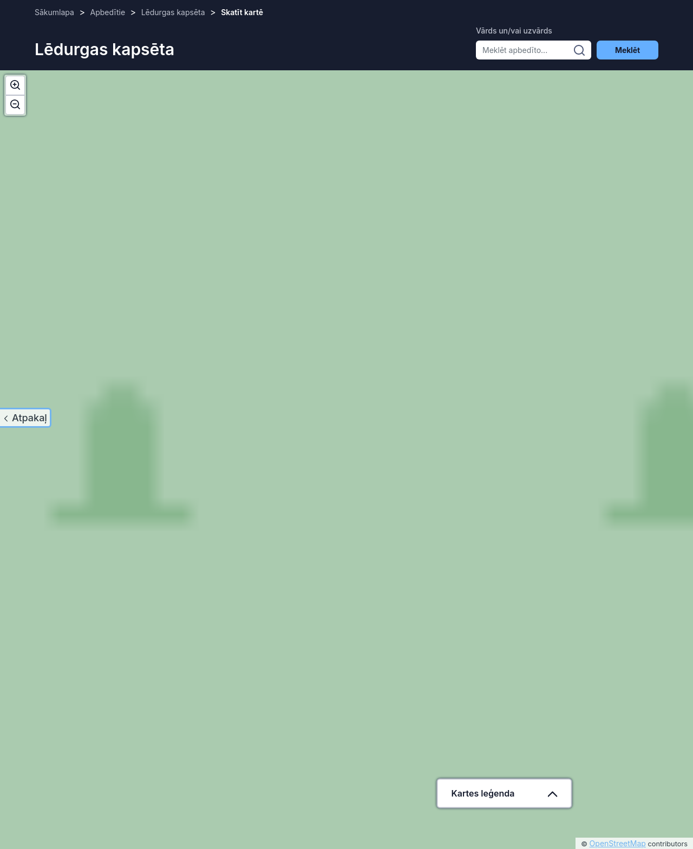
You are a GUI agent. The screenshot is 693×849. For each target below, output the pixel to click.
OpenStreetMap (618, 843)
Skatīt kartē (242, 12)
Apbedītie (108, 12)
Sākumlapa (54, 12)
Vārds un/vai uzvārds (514, 30)
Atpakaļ (29, 417)
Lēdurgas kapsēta (173, 12)
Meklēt (627, 50)
